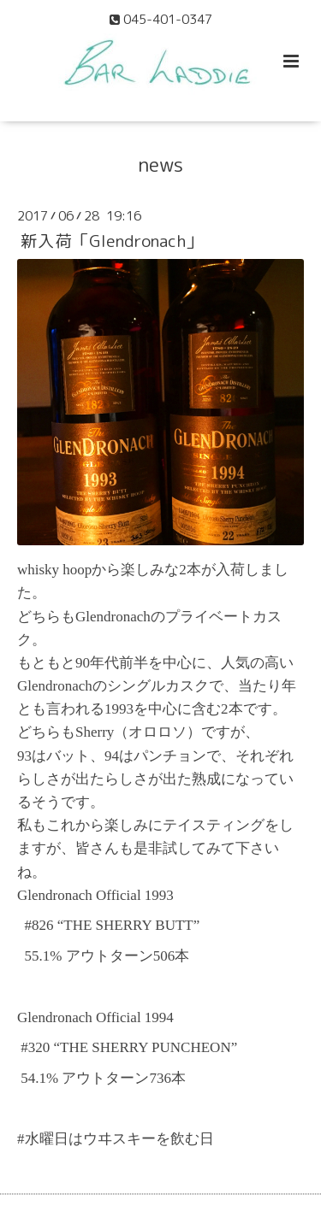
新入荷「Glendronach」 (112, 240)
